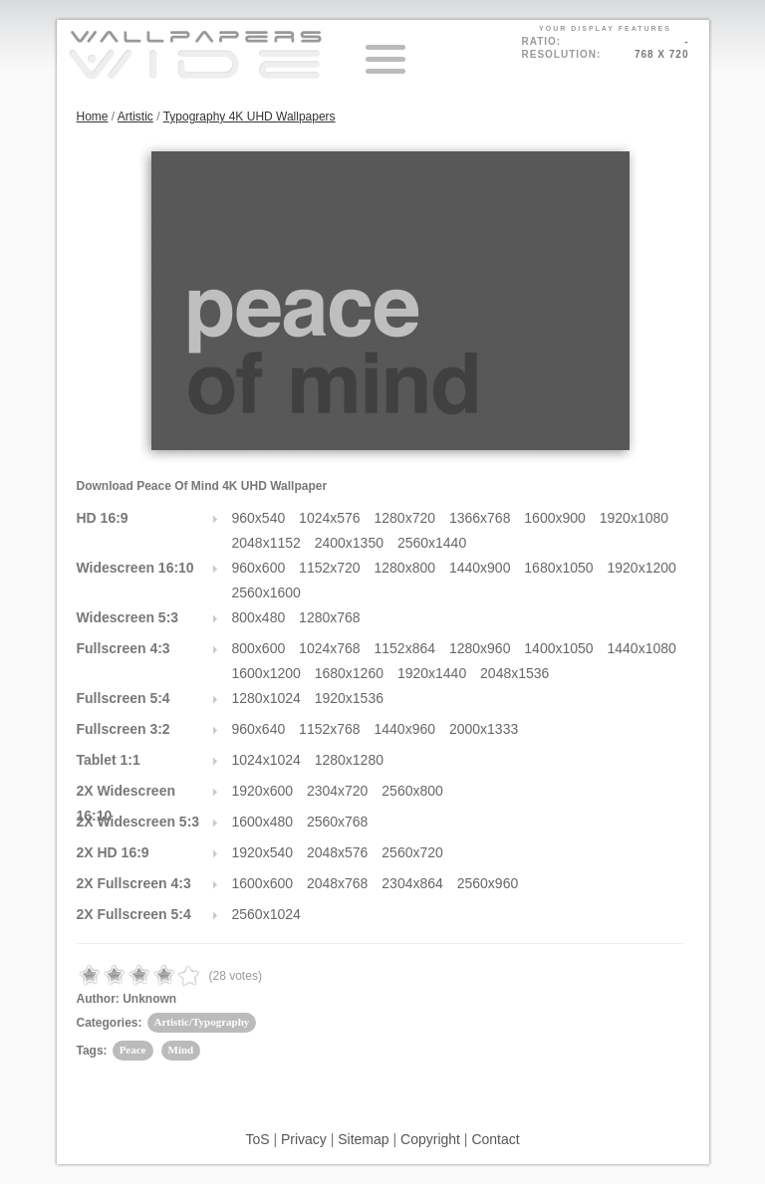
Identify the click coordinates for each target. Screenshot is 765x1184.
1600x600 (263, 883)
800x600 (259, 648)
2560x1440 (431, 543)
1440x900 (480, 568)
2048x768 (338, 883)
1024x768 (330, 648)
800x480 (259, 617)
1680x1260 (349, 673)
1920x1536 (349, 698)
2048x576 (338, 852)
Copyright (430, 1139)
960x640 (259, 729)
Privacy (304, 1139)
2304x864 (412, 883)
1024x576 (330, 518)
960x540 (259, 518)
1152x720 (330, 568)
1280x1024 (266, 698)
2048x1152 (266, 543)
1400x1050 (558, 648)
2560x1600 (266, 592)
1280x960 (480, 648)
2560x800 (412, 791)
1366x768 (480, 518)
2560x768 (338, 821)
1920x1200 (642, 568)
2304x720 (338, 791)
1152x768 (330, 729)
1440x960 (405, 729)
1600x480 (263, 821)
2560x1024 (266, 914)
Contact (495, 1139)
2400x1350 (349, 543)
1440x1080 (642, 648)
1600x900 (555, 518)
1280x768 (330, 617)
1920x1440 (431, 673)
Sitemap (363, 1139)
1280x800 (405, 568)
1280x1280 (349, 760)
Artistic (135, 116)
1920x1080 (634, 518)
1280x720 (405, 518)
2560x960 (488, 883)
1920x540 (263, 852)
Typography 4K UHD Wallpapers (249, 116)
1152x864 (405, 648)
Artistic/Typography (202, 1022)
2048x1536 (514, 673)
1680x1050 (558, 568)
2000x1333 (483, 729)
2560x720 (412, 852)
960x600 (259, 568)
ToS (257, 1139)
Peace (133, 1050)
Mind (181, 1050)
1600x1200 (266, 673)
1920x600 (263, 791)
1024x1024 (266, 760)
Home (93, 116)
